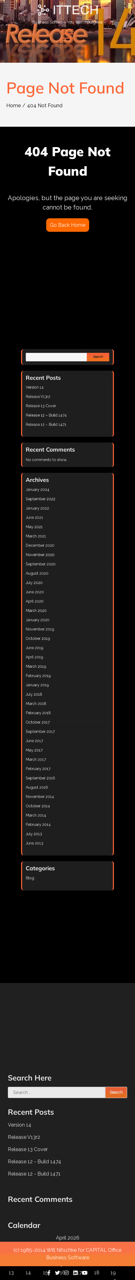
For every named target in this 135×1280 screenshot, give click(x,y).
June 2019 (51, 633)
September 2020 (54, 593)
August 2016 (52, 700)
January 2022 (53, 566)
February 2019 (53, 646)
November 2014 (54, 705)
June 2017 (51, 678)
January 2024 (53, 557)
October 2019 (53, 629)
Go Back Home (67, 225)
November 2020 (54, 588)
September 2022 (54, 561)
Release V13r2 (53, 512)
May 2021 (51, 575)
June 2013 (51, 727)
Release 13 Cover (54, 517)
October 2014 (53, 709)
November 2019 (54, 624)
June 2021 (51, 570)
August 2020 (52, 597)
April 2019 (51, 638)
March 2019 (52, 642)
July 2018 (51, 656)
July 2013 (51, 723)
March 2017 (52, 687)
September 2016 (54, 696)
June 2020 (51, 606)
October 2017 (53, 669)
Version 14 (51, 508)
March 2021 (52, 579)
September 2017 (54, 673)
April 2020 (51, 611)
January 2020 (53, 620)
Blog (49, 744)
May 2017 (51, 683)
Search (82, 493)
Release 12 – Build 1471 (57, 526)
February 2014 (53, 718)
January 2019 (53, 651)
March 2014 (52, 714)
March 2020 (52, 615)
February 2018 (53, 664)
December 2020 (54, 584)
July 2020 (51, 602)
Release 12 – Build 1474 (57, 521)
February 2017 (53, 691)
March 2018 (52, 660)
